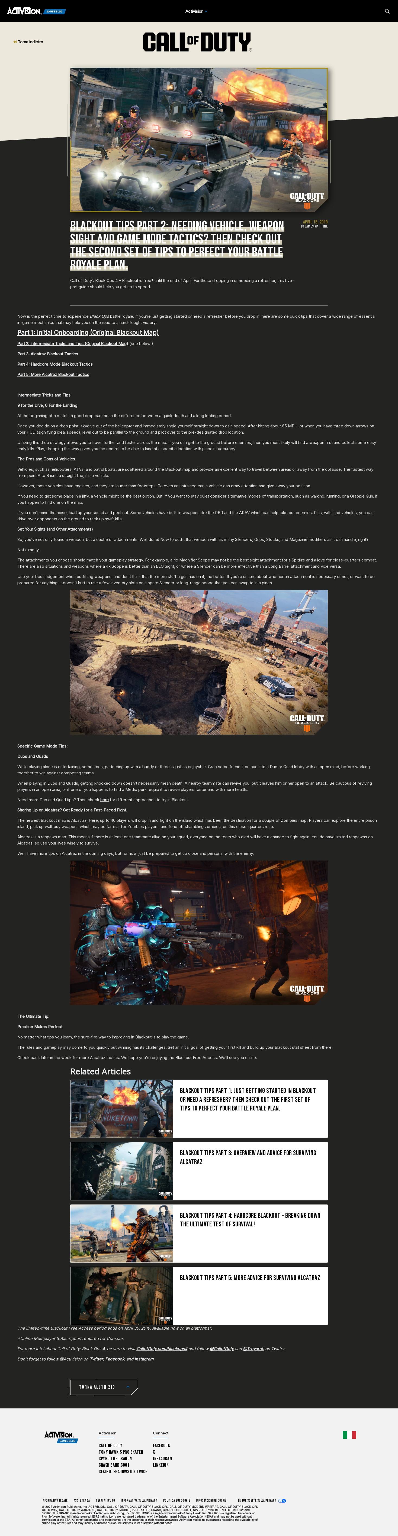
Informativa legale (55, 1501)
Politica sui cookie (176, 1501)
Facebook (114, 1359)
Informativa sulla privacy (139, 1501)
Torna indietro (28, 41)
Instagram (143, 1359)
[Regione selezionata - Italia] (349, 1435)
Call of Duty (111, 1446)
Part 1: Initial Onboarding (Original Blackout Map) (88, 332)
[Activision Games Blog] (36, 11)
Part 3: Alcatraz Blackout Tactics (47, 353)
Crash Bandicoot (114, 1465)
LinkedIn (161, 1465)
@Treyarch (253, 1348)
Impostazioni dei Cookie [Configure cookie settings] (211, 1501)
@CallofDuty (222, 1348)
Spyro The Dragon (115, 1459)
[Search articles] (387, 11)
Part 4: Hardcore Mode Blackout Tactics (55, 364)
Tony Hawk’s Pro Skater (121, 1452)
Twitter (96, 1359)
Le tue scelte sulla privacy (257, 1501)
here (104, 799)
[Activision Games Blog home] (61, 1437)
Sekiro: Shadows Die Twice (123, 1472)
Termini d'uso (105, 1501)
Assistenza (82, 1501)
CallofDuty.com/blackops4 (161, 1348)
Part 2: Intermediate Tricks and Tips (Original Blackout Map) (72, 343)
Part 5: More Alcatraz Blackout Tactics (53, 374)
